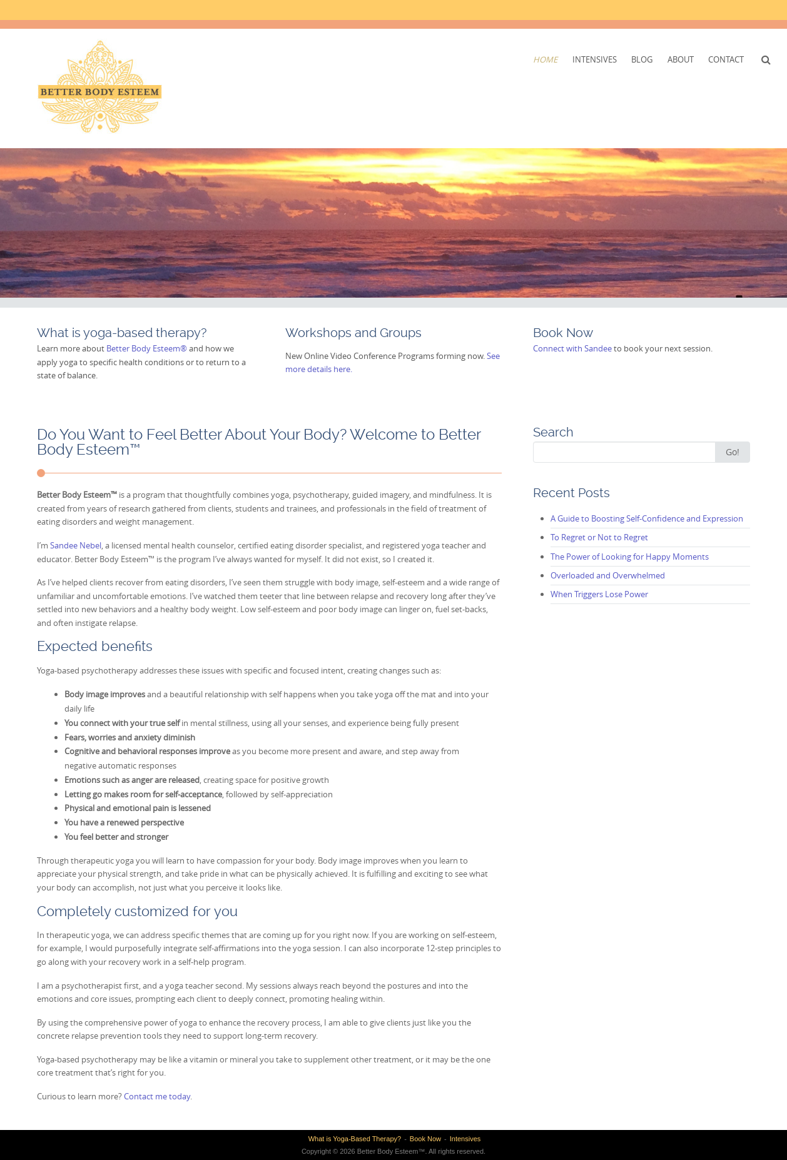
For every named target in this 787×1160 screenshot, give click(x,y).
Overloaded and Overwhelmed (608, 575)
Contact (726, 59)
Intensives (594, 59)
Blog (641, 59)
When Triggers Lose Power (599, 594)
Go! (732, 452)
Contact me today (157, 1096)
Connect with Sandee (572, 348)
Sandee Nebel (75, 545)
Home (545, 59)
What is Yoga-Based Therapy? (354, 1138)
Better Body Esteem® (146, 348)
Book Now (425, 1138)
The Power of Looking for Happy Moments (630, 556)
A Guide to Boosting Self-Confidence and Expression (647, 518)
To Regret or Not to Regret (599, 537)
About (681, 59)
